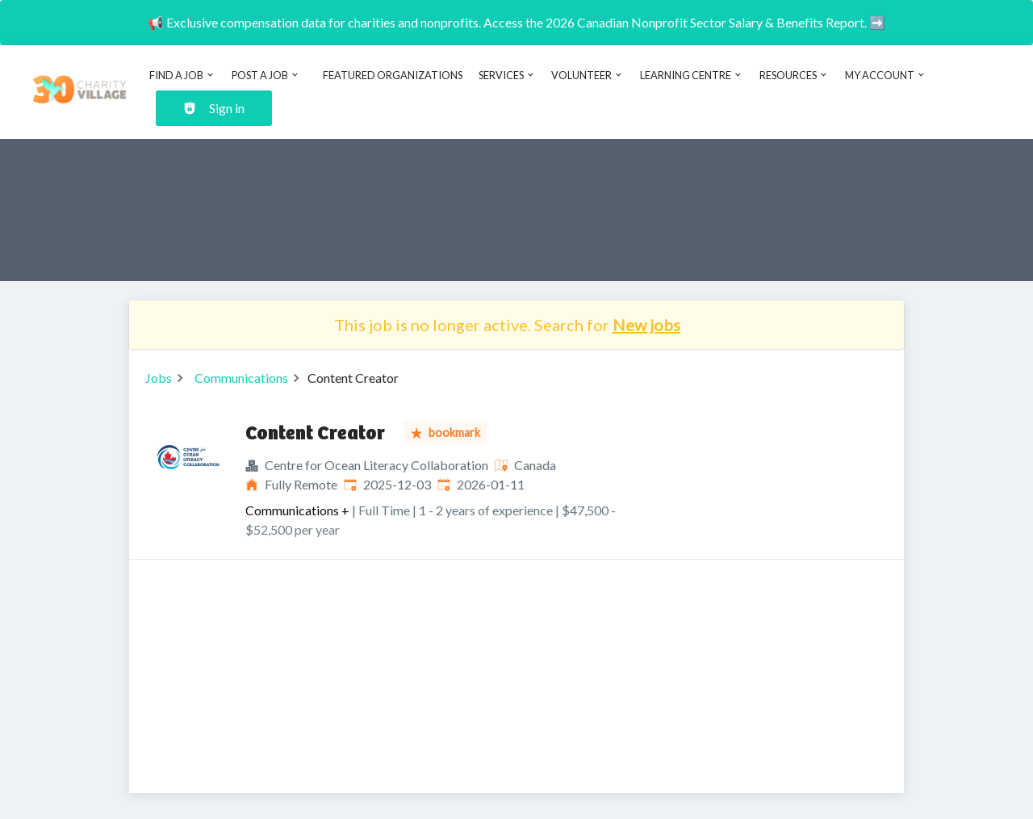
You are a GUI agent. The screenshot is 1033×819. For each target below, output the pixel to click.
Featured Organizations (392, 75)
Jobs (158, 377)
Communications (241, 377)
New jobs (646, 324)
